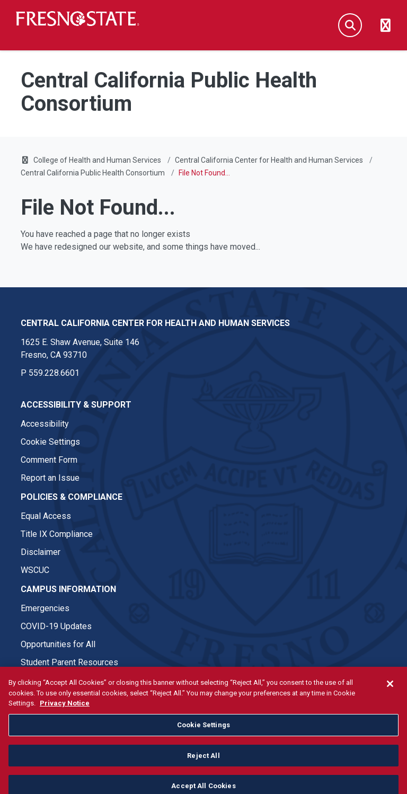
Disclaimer (40, 552)
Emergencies (45, 608)
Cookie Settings (50, 442)
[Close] (390, 700)
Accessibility (45, 424)
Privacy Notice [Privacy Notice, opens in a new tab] (65, 720)
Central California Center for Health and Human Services (269, 160)
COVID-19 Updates (56, 626)
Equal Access (46, 516)
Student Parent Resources (69, 662)
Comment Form (49, 460)
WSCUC (35, 570)
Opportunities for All (58, 644)
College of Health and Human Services (97, 160)
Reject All (203, 772)
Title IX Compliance (57, 534)
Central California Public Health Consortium (93, 173)
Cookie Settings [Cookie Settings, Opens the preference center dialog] (203, 741)
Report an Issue (50, 478)
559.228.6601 (54, 373)
